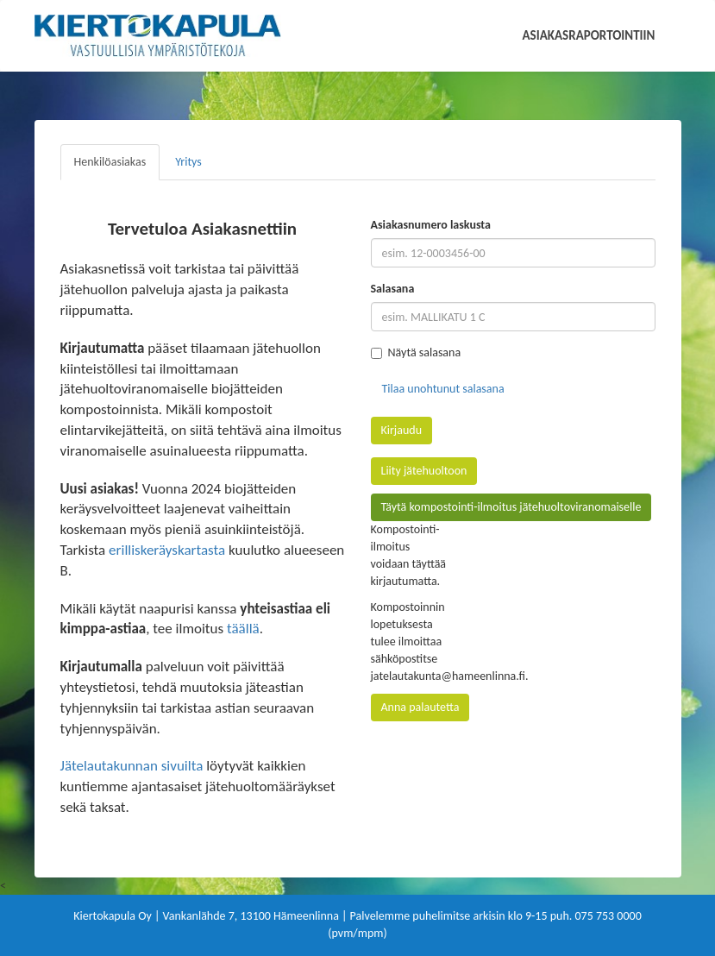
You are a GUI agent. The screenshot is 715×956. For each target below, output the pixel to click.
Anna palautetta (420, 707)
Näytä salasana (416, 352)
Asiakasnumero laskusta (431, 224)
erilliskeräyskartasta (167, 550)
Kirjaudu (402, 430)
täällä (243, 629)
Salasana (393, 288)
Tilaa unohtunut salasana (443, 388)
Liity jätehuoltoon (424, 470)
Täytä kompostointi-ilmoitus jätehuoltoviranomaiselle (511, 507)
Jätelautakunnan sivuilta (132, 766)
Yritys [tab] (188, 161)
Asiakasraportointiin (589, 35)
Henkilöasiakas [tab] (110, 161)
